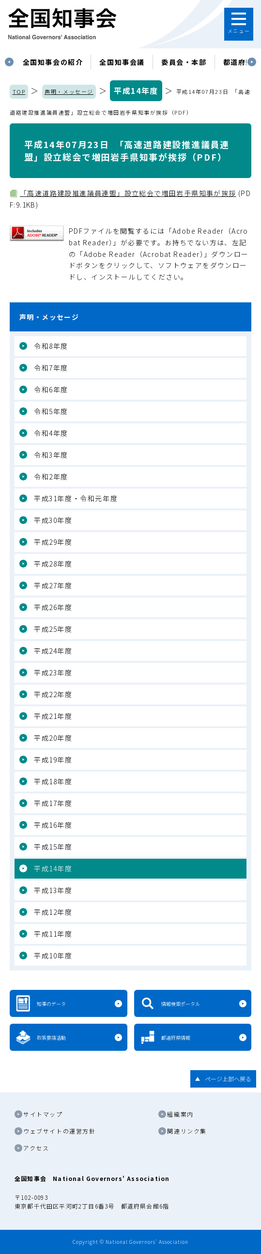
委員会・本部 (184, 62)
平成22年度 (53, 694)
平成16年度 (53, 825)
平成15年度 (53, 846)
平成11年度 (53, 934)
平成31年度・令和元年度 (76, 498)
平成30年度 (53, 520)
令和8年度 (51, 346)
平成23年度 (53, 672)
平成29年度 (53, 542)
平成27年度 (53, 585)
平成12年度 (53, 912)
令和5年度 (51, 411)
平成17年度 (53, 803)
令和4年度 (51, 433)
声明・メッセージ (69, 91)
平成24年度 (53, 651)
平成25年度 (53, 629)
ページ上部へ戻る (228, 1079)
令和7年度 (51, 368)
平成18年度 (53, 781)
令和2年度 (51, 476)
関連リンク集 (187, 1131)
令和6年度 (51, 389)
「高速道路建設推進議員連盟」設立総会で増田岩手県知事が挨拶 (128, 193)
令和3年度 (51, 455)
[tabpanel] (53, 62)
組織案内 (180, 1114)
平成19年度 (53, 759)
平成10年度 (53, 955)
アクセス (36, 1148)
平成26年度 (53, 607)
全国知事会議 (122, 62)
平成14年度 (136, 90)
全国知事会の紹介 (53, 62)
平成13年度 (53, 890)
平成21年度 (53, 716)
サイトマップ (43, 1114)
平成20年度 (53, 738)
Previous (9, 62)
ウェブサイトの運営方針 (59, 1131)
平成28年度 (53, 563)
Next (251, 62)
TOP (19, 91)
